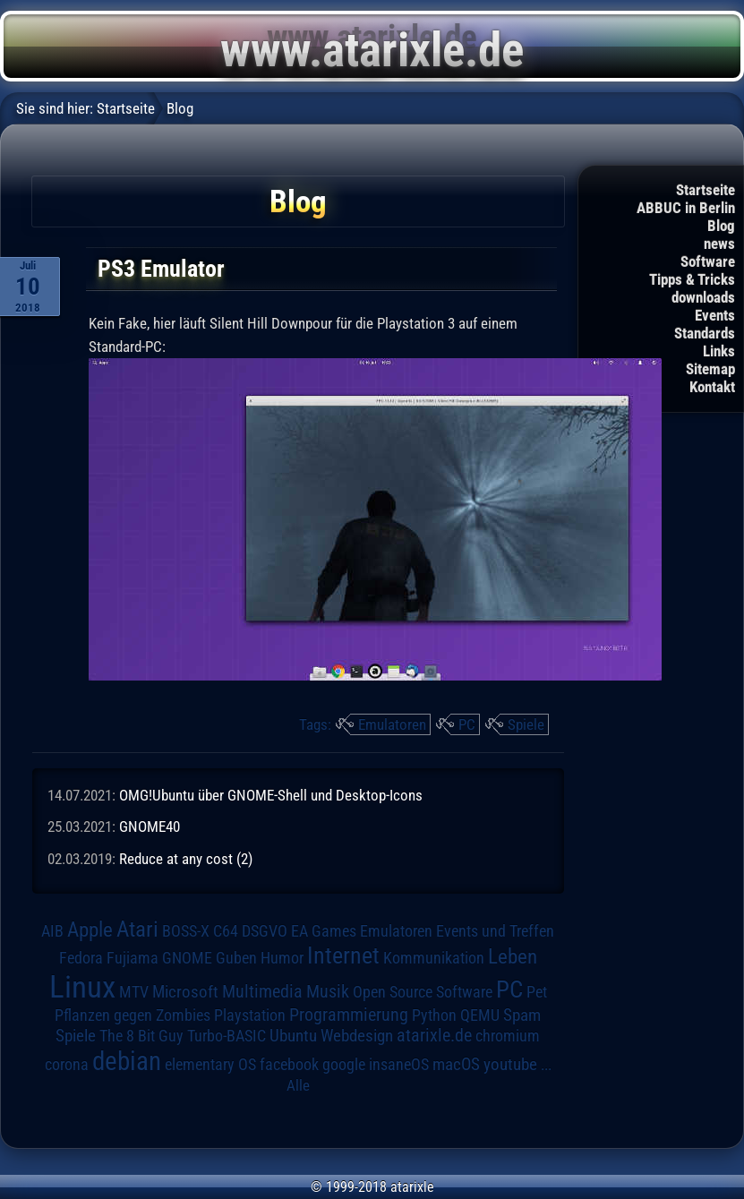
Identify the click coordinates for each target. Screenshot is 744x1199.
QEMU (480, 1015)
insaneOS (399, 1065)
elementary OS (210, 1064)
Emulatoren (392, 724)
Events (715, 315)
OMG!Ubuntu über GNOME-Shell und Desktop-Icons (271, 795)
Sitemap (710, 369)
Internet (343, 955)
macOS (456, 1064)
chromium (507, 1036)
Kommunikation (433, 957)
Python (434, 1015)
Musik (327, 991)
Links (719, 351)
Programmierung (348, 1015)
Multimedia (262, 991)
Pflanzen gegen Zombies (132, 1015)
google (343, 1065)
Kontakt (712, 387)
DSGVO (264, 931)
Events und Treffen (495, 931)
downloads (703, 297)
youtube (510, 1064)
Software (707, 261)
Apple (90, 930)
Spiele (526, 724)
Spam (522, 1015)
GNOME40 (149, 826)
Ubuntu (293, 1036)
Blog (721, 226)
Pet (536, 992)
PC (466, 724)
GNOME (187, 957)
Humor (282, 958)
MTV (134, 991)
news (719, 244)
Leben (512, 957)
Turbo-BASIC (226, 1035)
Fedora (81, 957)
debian (126, 1061)
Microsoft (185, 991)
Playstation (250, 1015)
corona (67, 1065)
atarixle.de (434, 1035)
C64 (225, 931)
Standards (704, 333)
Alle (298, 1085)
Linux (82, 987)
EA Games (323, 931)
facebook (289, 1065)
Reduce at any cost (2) (185, 859)
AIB (52, 931)
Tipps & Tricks (692, 279)
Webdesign (357, 1036)
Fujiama (132, 957)
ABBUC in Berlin (686, 208)
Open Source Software (422, 992)
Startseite (705, 190)
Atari (137, 929)
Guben (236, 958)
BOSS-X (186, 931)
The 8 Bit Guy (141, 1035)
